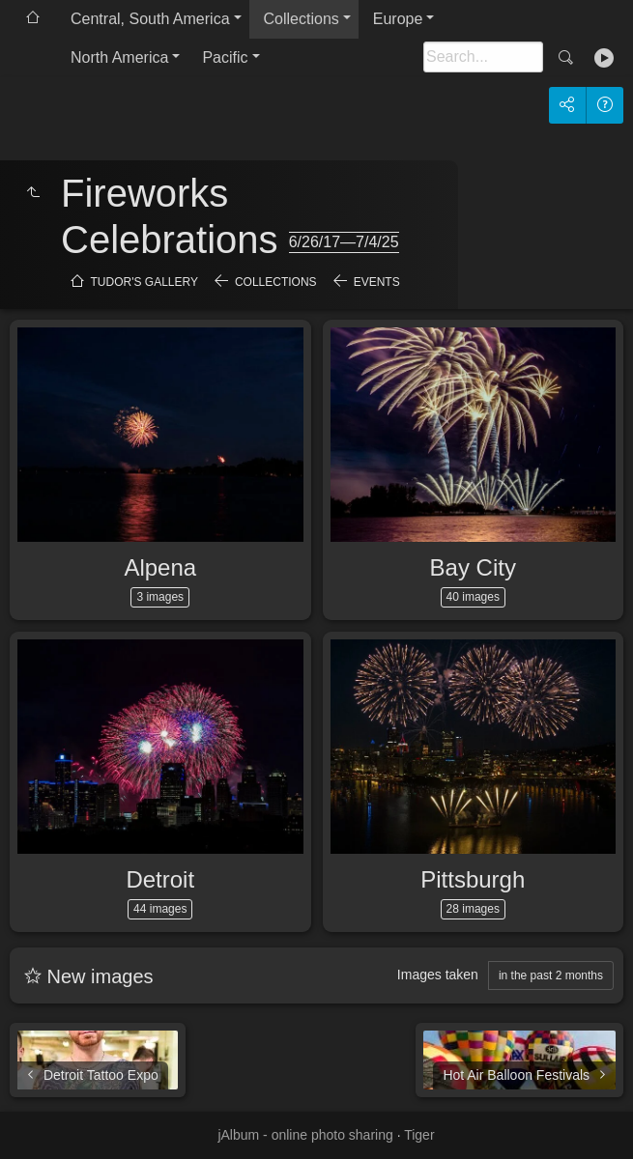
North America (119, 57)
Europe (398, 19)
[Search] (483, 57)
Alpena (160, 567)
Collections (301, 19)
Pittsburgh (472, 879)
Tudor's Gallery (144, 282)
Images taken (437, 974)
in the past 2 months (551, 975)
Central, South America (150, 19)
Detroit (160, 879)
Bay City (473, 567)
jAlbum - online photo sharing (304, 1135)
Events (377, 282)
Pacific (224, 57)
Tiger (419, 1135)
